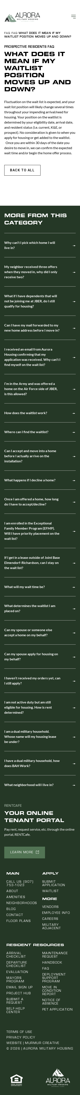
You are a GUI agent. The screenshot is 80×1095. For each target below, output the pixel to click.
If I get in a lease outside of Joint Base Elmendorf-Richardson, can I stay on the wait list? (32, 562)
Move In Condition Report (51, 991)
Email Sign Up (19, 987)
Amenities (15, 897)
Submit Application (53, 883)
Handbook (52, 962)
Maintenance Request (55, 954)
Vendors (50, 907)
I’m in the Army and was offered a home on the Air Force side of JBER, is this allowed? (31, 389)
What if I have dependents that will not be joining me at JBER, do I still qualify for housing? (30, 301)
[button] (22, 170)
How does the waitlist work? (25, 413)
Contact (14, 915)
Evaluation (17, 972)
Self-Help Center (15, 1010)
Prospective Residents (25, 46)
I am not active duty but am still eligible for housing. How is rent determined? (28, 707)
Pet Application (57, 1009)
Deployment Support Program (54, 978)
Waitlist (50, 891)
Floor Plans (18, 921)
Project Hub (18, 993)
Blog (11, 909)
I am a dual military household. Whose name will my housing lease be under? (30, 736)
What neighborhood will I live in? (29, 785)
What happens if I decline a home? (29, 480)
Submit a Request (15, 1000)
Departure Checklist (16, 964)
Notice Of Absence (51, 1001)
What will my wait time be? (24, 587)
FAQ (7, 33)
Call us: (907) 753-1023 (19, 883)
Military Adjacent (51, 926)
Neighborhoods (21, 903)
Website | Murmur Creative (33, 1043)
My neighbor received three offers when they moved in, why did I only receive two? (30, 272)
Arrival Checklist (16, 954)
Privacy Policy (20, 1037)
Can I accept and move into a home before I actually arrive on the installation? (30, 456)
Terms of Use (19, 1032)
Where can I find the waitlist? (26, 432)
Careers (50, 918)
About (12, 891)
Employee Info (56, 912)
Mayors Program (15, 979)
